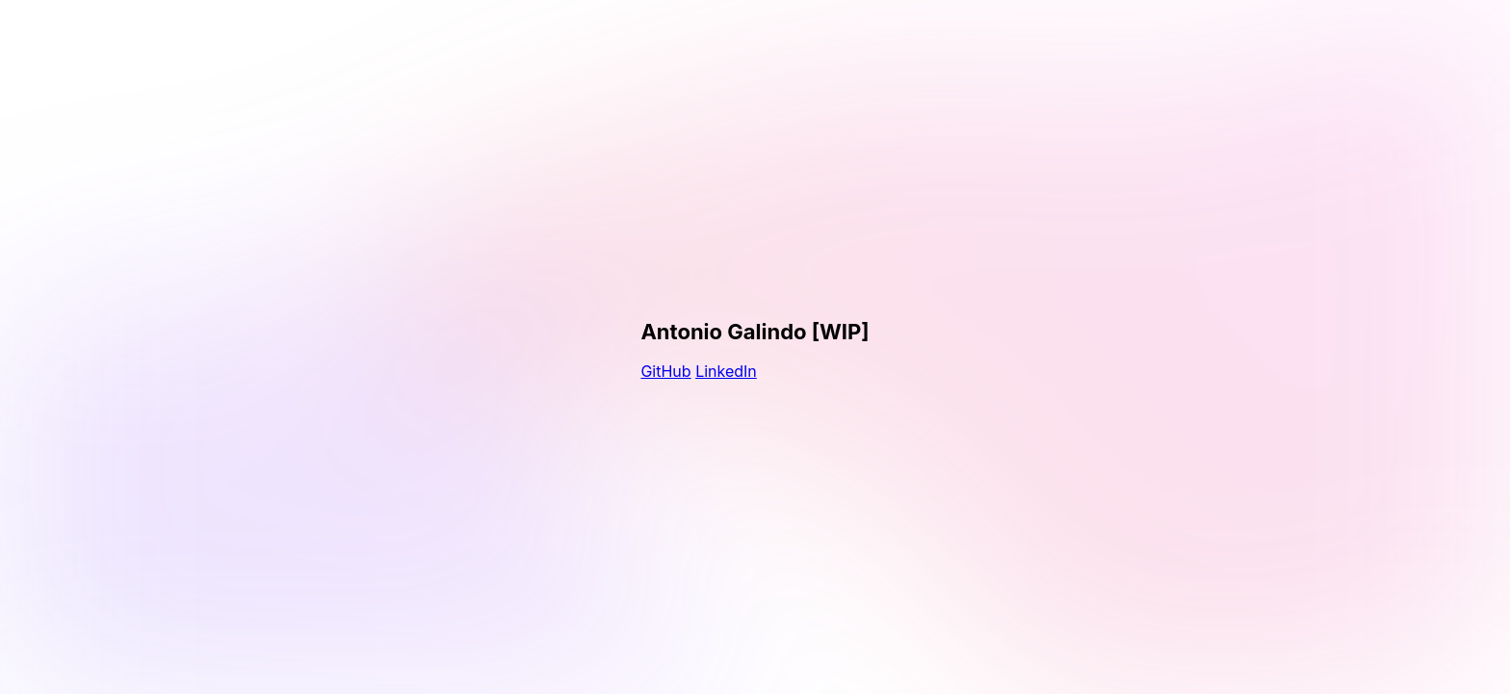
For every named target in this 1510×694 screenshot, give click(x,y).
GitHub (665, 371)
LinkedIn (726, 371)
